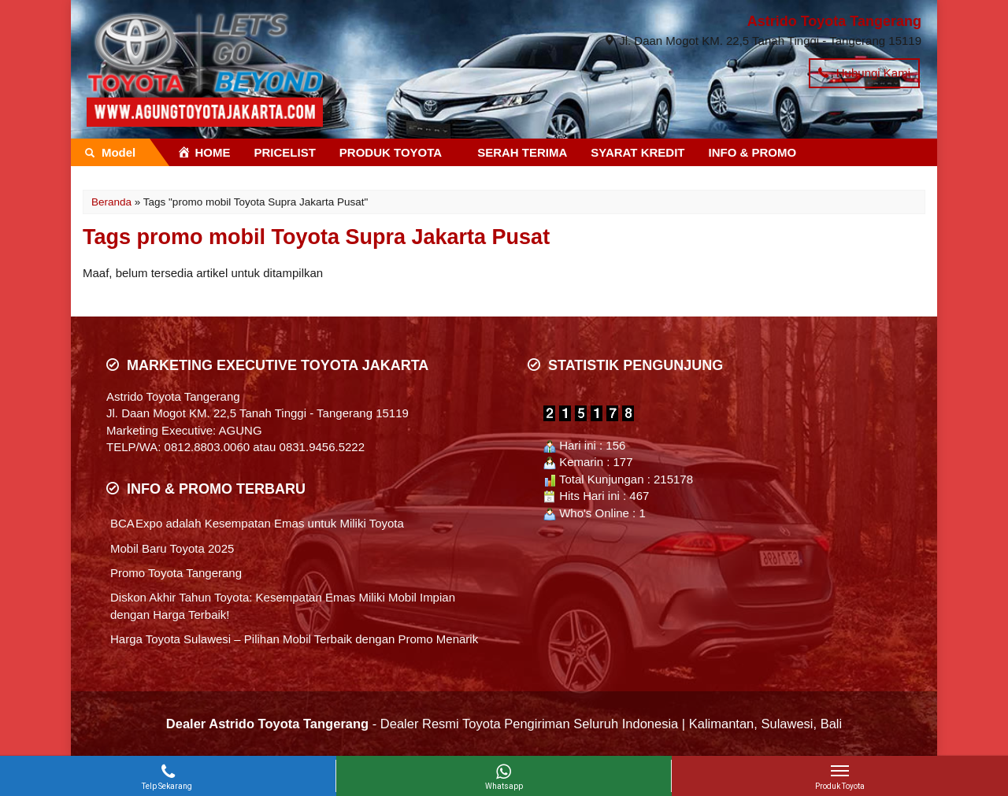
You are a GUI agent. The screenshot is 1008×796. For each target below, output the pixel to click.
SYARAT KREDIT (637, 152)
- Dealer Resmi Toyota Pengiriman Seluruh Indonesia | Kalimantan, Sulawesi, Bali (504, 723)
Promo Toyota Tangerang (176, 572)
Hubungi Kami (864, 73)
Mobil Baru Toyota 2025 (172, 548)
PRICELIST (285, 152)
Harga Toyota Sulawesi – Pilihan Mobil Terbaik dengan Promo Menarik (294, 639)
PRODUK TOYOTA (390, 152)
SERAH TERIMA (522, 152)
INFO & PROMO (753, 152)
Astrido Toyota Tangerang (834, 21)
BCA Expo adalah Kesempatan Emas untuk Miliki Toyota (257, 523)
